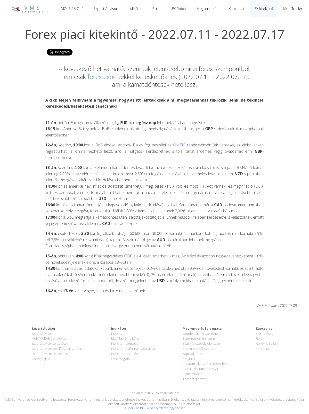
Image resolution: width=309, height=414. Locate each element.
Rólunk (261, 338)
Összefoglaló (41, 359)
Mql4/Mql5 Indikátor (125, 338)
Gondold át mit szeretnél (201, 333)
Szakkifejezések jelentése (201, 343)
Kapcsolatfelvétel (195, 353)
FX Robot (179, 8)
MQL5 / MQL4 (72, 8)
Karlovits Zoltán (267, 343)
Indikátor (135, 8)
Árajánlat (189, 359)
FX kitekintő (264, 8)
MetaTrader (292, 8)
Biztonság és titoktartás (199, 338)
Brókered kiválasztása (198, 348)
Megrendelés (208, 8)
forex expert (104, 76)
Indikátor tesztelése (125, 353)
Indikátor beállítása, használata (133, 348)
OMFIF (179, 145)
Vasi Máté (263, 348)
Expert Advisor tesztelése (50, 353)
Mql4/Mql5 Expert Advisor (50, 338)
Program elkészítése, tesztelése (205, 363)
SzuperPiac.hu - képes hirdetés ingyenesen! (154, 408)
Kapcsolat (236, 8)
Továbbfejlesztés (195, 379)
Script (157, 8)
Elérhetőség (264, 333)
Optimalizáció (193, 374)
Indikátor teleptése (124, 343)
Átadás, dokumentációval (201, 368)
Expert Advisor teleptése (49, 343)
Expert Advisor (106, 8)
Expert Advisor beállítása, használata (57, 348)
